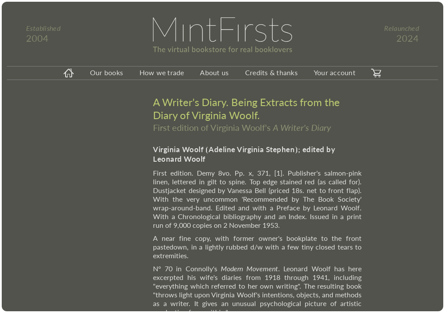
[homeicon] (68, 73)
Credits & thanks (271, 72)
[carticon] (376, 73)
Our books (106, 72)
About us (214, 72)
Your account (334, 72)
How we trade (161, 72)
